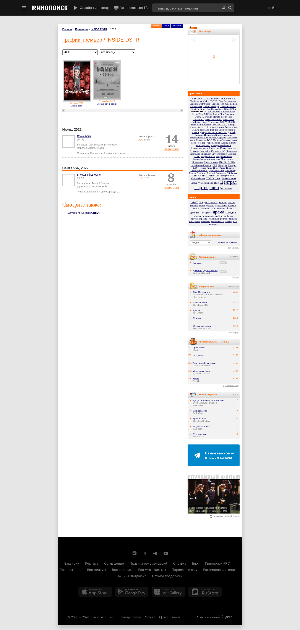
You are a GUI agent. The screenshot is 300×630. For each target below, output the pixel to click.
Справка (179, 562)
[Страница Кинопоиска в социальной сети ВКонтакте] (134, 553)
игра (235, 221)
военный (205, 221)
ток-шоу (232, 202)
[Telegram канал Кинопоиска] (155, 553)
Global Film (230, 109)
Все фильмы (96, 569)
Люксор (233, 153)
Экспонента (226, 188)
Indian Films (214, 111)
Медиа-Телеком (224, 156)
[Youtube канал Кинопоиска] (165, 553)
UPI (222, 122)
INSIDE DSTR (99, 29)
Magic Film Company (223, 114)
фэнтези (224, 218)
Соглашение (114, 562)
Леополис (195, 153)
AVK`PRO (226, 98)
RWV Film (228, 119)
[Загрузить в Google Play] (131, 592)
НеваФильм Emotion (201, 165)
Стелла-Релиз (198, 178)
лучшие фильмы (230, 385)
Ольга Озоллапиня (87, 191)
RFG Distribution (213, 119)
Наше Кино (227, 162)
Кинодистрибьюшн (221, 145)
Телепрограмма (130, 616)
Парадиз (222, 165)
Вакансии (71, 562)
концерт (213, 224)
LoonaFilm (197, 114)
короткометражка (198, 218)
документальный (211, 216)
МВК (196, 156)
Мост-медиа (227, 159)
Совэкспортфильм (225, 175)
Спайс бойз (76, 105)
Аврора (231, 124)
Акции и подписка (132, 575)
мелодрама (206, 212)
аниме (228, 221)
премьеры (233, 332)
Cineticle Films (198, 109)
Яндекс (227, 617)
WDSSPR (230, 122)
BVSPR (213, 101)
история (232, 205)
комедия (230, 212)
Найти (230, 8)
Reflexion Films (199, 122)
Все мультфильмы (152, 569)
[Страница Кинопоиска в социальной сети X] (145, 553)
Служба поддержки (167, 575)
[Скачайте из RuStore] (205, 592)
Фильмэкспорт (205, 182)
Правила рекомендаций (148, 562)
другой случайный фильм (224, 516)
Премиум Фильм (198, 170)
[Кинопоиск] (50, 8)
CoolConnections (214, 109)
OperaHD (199, 116)
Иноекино (227, 135)
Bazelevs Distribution (200, 103)
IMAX (194, 202)
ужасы (196, 208)
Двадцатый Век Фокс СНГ (213, 132)
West (193, 124)
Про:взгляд (230, 170)
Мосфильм (197, 162)
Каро (234, 140)
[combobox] (185, 7)
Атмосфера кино (215, 127)
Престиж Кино (216, 170)
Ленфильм (231, 151)
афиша (235, 277)
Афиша (163, 616)
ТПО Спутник (213, 178)
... (128, 153)
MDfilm (208, 114)
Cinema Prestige (211, 106)
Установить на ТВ (131, 7)
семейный (214, 218)
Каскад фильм (228, 142)
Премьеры (81, 29)
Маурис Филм (208, 156)
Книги (176, 616)
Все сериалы (122, 569)
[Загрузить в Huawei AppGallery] (168, 592)
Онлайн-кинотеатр (91, 7)
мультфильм (227, 216)
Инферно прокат (217, 137)
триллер (197, 216)
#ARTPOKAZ (199, 98)
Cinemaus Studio (228, 106)
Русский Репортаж (216, 173)
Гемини (214, 129)
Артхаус (201, 127)
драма (218, 212)
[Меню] (24, 7)
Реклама (91, 562)
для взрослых (210, 202)
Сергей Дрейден (108, 191)
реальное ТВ (217, 221)
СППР (196, 175)
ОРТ (214, 165)
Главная (67, 29)
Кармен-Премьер (221, 140)
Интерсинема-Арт (199, 137)
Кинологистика (199, 148)
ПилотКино (219, 167)
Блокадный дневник (107, 103)
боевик (230, 208)
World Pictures (204, 124)
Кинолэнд (214, 148)
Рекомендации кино (219, 569)
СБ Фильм (232, 173)
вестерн (223, 202)
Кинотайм (205, 151)
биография (194, 221)
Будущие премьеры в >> (84, 212)
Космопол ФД (218, 151)
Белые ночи (231, 127)
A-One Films (213, 98)
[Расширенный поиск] (223, 7)
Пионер (230, 167)
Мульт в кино (211, 162)
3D (201, 202)
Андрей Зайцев (100, 183)
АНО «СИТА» (219, 124)
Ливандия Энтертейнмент (214, 153)
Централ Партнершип (215, 184)
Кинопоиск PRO (217, 562)
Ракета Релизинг (197, 173)
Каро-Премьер (198, 142)
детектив (195, 212)
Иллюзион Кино (212, 135)
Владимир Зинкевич (105, 144)
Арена (193, 127)
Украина (176, 25)
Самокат (210, 175)
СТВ (202, 175)
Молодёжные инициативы (206, 159)
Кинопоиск (98, 616)
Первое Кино (205, 167)
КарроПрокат (213, 142)
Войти (272, 8)
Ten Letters (213, 122)
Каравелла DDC (204, 140)
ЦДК (216, 182)
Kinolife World (228, 111)
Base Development (228, 101)
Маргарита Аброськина (90, 153)
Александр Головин (115, 153)
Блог (195, 562)
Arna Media (203, 101)
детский (210, 205)
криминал (206, 208)
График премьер (82, 40)
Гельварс (204, 129)
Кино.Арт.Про (203, 145)
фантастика (221, 205)
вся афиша (233, 248)
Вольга (195, 129)
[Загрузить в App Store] (95, 592)
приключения (218, 208)
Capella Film (218, 103)
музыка (233, 218)
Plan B (208, 116)
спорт (202, 205)
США (166, 25)
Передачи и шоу (184, 569)
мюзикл (194, 205)
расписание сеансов (227, 242)
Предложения (70, 569)
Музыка (150, 616)
